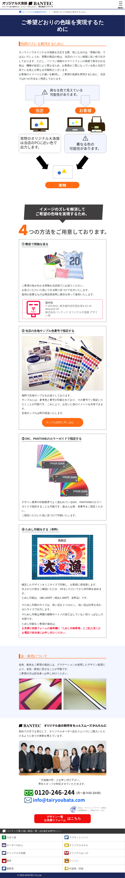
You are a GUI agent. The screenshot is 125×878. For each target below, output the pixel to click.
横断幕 (10, 868)
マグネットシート (78, 837)
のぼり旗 (11, 837)
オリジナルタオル (78, 845)
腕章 (9, 860)
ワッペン (74, 860)
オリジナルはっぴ (78, 853)
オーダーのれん (15, 845)
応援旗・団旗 (76, 868)
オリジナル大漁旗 (16, 853)
